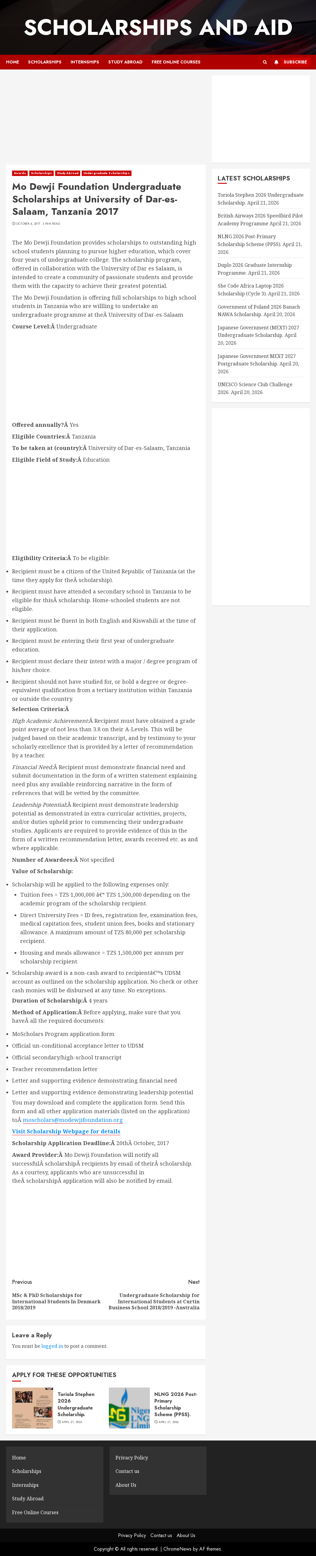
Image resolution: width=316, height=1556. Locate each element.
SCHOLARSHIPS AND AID (158, 27)
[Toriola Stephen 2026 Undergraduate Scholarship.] (32, 1408)
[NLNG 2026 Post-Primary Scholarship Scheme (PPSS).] (129, 1408)
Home (12, 62)
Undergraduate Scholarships (107, 173)
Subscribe (289, 62)
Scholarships (45, 62)
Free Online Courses (176, 62)
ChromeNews (177, 1548)
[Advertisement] (106, 120)
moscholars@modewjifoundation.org (73, 1119)
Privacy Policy (131, 1457)
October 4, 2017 (28, 224)
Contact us (127, 1471)
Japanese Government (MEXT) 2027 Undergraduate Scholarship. (258, 331)
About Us (125, 1485)
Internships (85, 62)
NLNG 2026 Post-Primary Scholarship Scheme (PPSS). (175, 1404)
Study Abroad (125, 62)
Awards (20, 173)
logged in (52, 1346)
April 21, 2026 (72, 1422)
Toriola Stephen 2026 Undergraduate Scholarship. (76, 1404)
